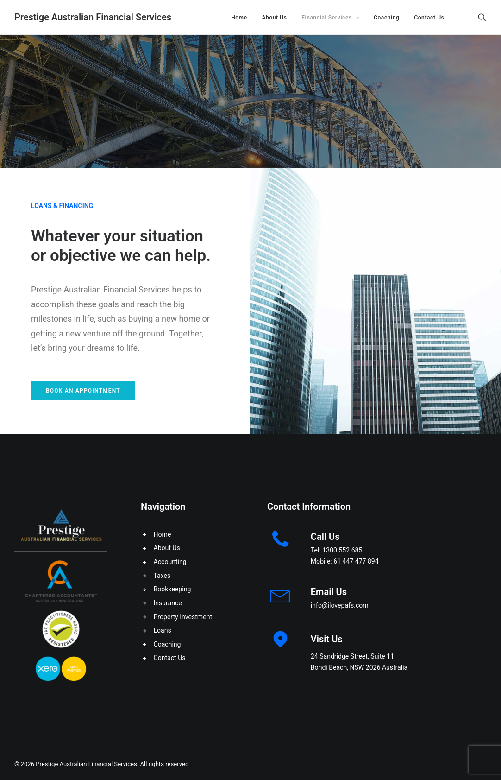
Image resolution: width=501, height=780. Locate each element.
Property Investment (183, 617)
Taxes (162, 575)
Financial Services (330, 17)
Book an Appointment (83, 390)
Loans (162, 630)
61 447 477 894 (355, 561)
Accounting (170, 561)
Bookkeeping (172, 589)
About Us (274, 17)
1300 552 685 (342, 550)
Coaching (386, 17)
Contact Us (429, 17)
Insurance (168, 603)
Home (239, 17)
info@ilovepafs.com (340, 605)
